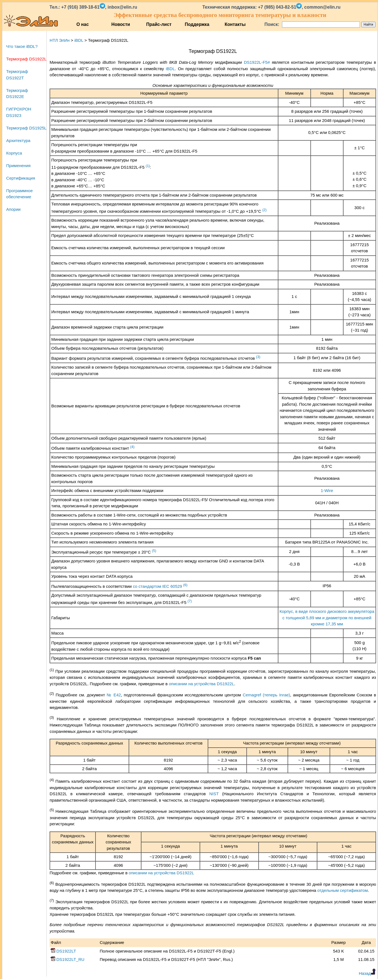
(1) (148, 166)
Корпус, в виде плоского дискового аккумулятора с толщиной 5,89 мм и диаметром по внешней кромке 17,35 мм (326, 617)
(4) (132, 447)
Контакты (235, 24)
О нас (82, 24)
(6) (185, 585)
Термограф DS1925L (26, 128)
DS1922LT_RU (67, 959)
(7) (190, 601)
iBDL (78, 40)
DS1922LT (63, 951)
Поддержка (197, 24)
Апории (13, 209)
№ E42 (114, 694)
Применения (18, 165)
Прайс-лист (158, 24)
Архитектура (18, 140)
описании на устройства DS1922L (201, 683)
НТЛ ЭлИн (60, 40)
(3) (258, 357)
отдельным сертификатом (342, 890)
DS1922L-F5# (257, 62)
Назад (367, 973)
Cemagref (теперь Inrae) (266, 694)
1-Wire (327, 490)
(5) (154, 551)
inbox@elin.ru (122, 7)
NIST (214, 793)
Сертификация (20, 178)
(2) (264, 210)
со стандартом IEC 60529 (157, 586)
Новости (120, 24)
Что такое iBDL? (22, 46)
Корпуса (14, 153)
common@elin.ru (322, 7)
